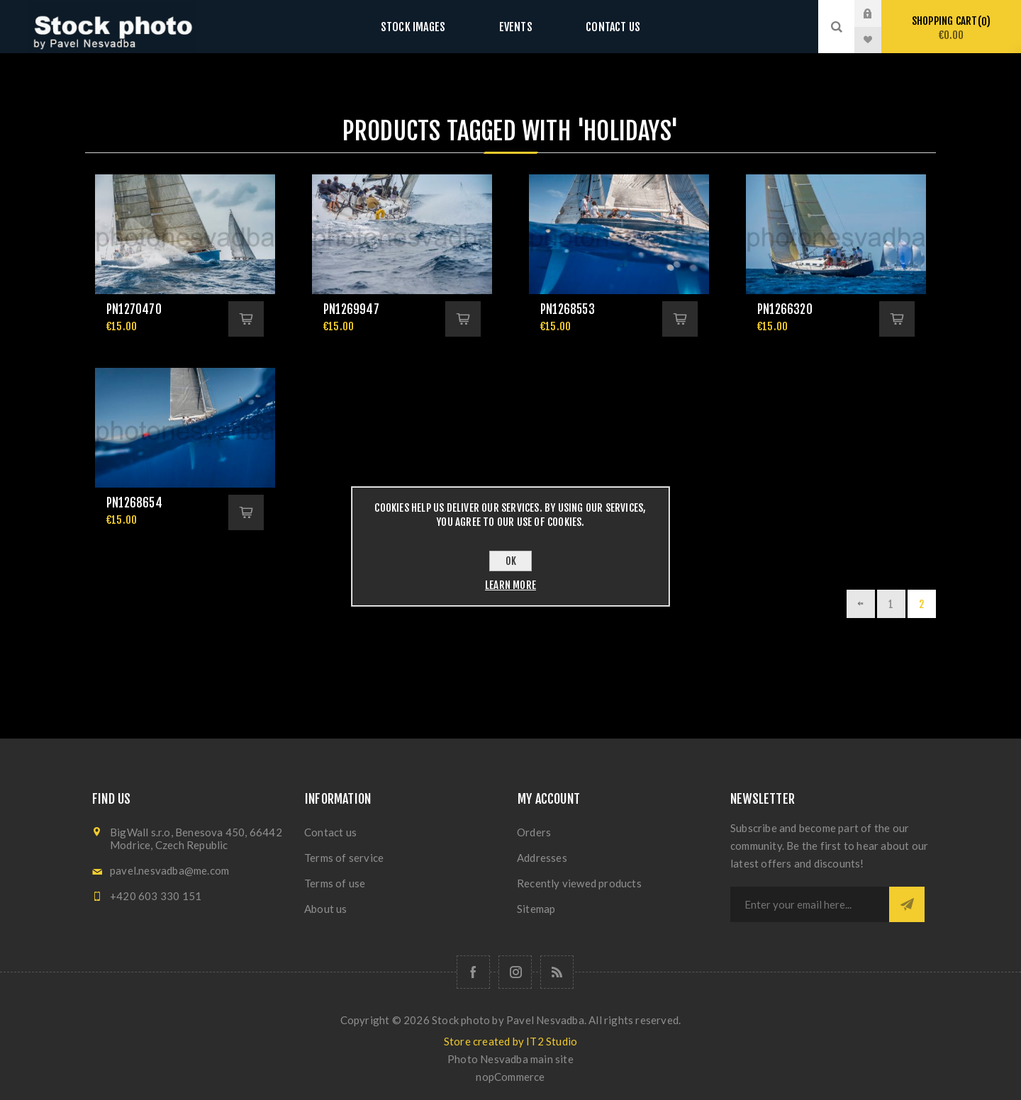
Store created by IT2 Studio (510, 1041)
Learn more (510, 585)
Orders (534, 832)
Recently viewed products (579, 883)
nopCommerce (510, 1076)
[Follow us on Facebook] (473, 972)
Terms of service (344, 857)
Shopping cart (951, 28)
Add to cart (246, 319)
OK (511, 561)
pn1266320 (785, 309)
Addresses (542, 857)
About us (325, 908)
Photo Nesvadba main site (510, 1059)
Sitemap (536, 908)
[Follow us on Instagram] (515, 972)
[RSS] (557, 972)
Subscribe (907, 904)
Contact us (599, 26)
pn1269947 (351, 309)
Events (515, 26)
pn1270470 (134, 309)
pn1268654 (134, 502)
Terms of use (334, 883)
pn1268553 (567, 309)
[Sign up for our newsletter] (809, 904)
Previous (861, 604)
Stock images (427, 26)
